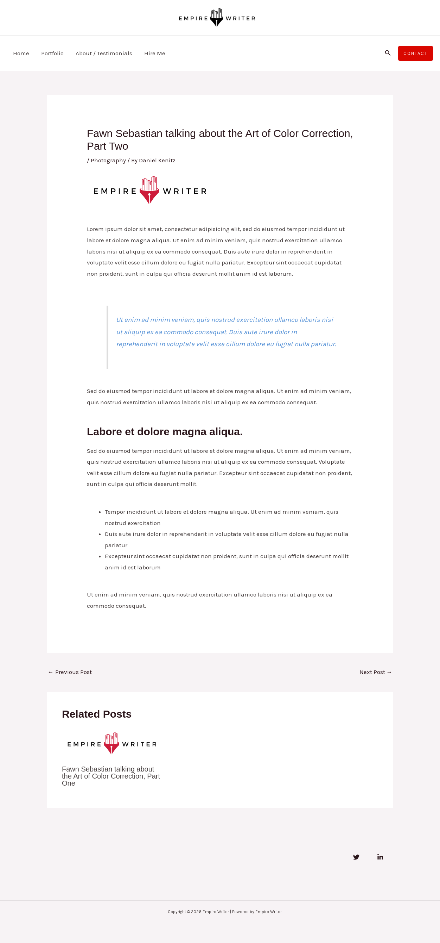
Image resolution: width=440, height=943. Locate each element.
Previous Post (70, 671)
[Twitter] (356, 857)
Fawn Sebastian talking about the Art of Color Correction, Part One (111, 776)
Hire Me (154, 53)
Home (21, 53)
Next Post (376, 671)
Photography (108, 160)
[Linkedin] (380, 857)
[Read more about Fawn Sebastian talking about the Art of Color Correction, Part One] (111, 743)
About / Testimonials (104, 53)
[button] (388, 53)
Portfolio (52, 53)
